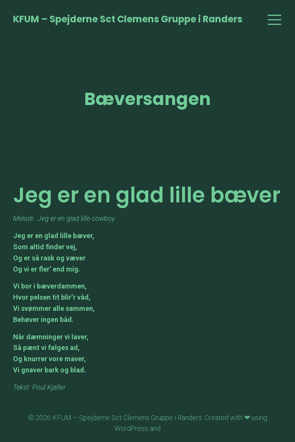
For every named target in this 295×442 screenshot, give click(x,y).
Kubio (171, 428)
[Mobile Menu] (274, 19)
